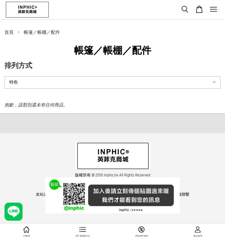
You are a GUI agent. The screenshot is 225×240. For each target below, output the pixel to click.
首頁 (9, 32)
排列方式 (18, 66)
